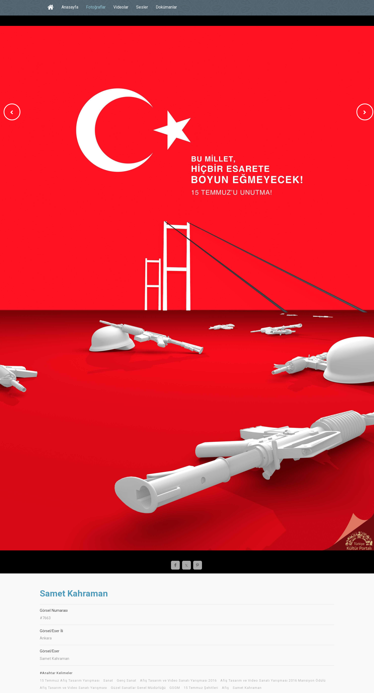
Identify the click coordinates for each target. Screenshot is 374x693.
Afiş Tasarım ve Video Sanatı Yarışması (73, 688)
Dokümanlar (166, 7)
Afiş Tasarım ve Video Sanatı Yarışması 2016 (178, 680)
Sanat (108, 680)
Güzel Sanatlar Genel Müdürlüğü (138, 688)
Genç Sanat (126, 680)
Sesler (142, 7)
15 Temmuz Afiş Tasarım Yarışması (70, 680)
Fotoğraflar (96, 7)
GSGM (174, 688)
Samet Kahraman (247, 688)
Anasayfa (69, 7)
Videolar (120, 7)
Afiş (225, 688)
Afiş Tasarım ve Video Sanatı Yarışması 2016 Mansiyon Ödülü (273, 680)
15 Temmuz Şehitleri (201, 688)
